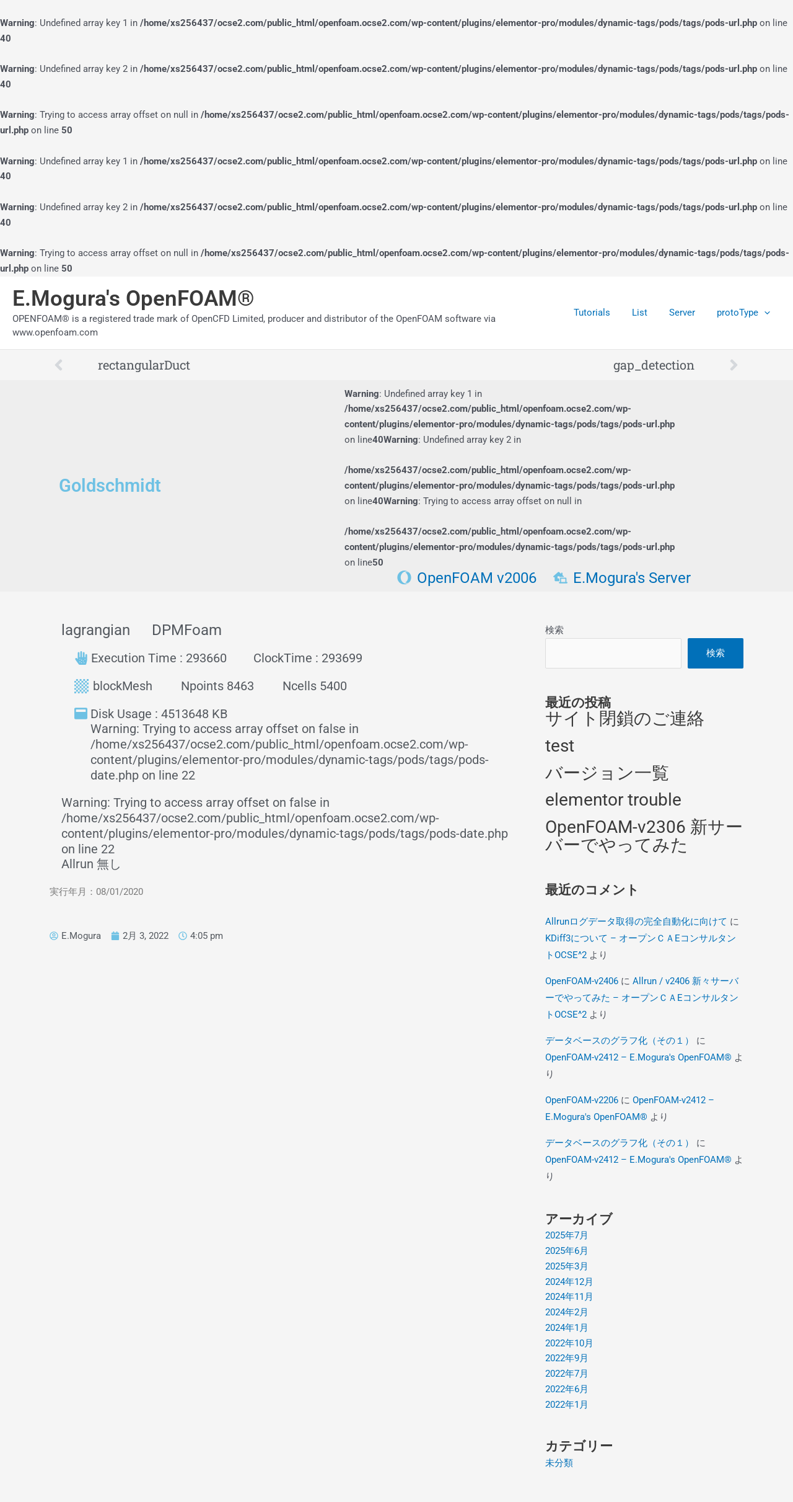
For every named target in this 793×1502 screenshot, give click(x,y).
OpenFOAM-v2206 (581, 1100)
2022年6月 (567, 1389)
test (559, 745)
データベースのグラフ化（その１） (619, 1040)
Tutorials (602, 312)
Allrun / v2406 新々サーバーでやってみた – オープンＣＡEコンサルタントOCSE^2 (641, 997)
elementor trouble (613, 800)
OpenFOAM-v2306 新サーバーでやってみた (644, 836)
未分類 (559, 1463)
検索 (554, 630)
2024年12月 (569, 1281)
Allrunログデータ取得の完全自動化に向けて (636, 921)
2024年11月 (569, 1297)
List (647, 312)
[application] (765, 312)
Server (686, 312)
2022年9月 (567, 1358)
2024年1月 (567, 1327)
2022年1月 (567, 1404)
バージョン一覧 (607, 773)
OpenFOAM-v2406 (581, 981)
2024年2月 (567, 1312)
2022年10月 (569, 1343)
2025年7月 (567, 1236)
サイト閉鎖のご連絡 (624, 719)
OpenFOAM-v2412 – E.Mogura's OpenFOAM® (638, 1057)
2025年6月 (567, 1250)
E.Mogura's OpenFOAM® (133, 298)
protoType (744, 312)
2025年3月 (567, 1266)
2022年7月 (567, 1373)
